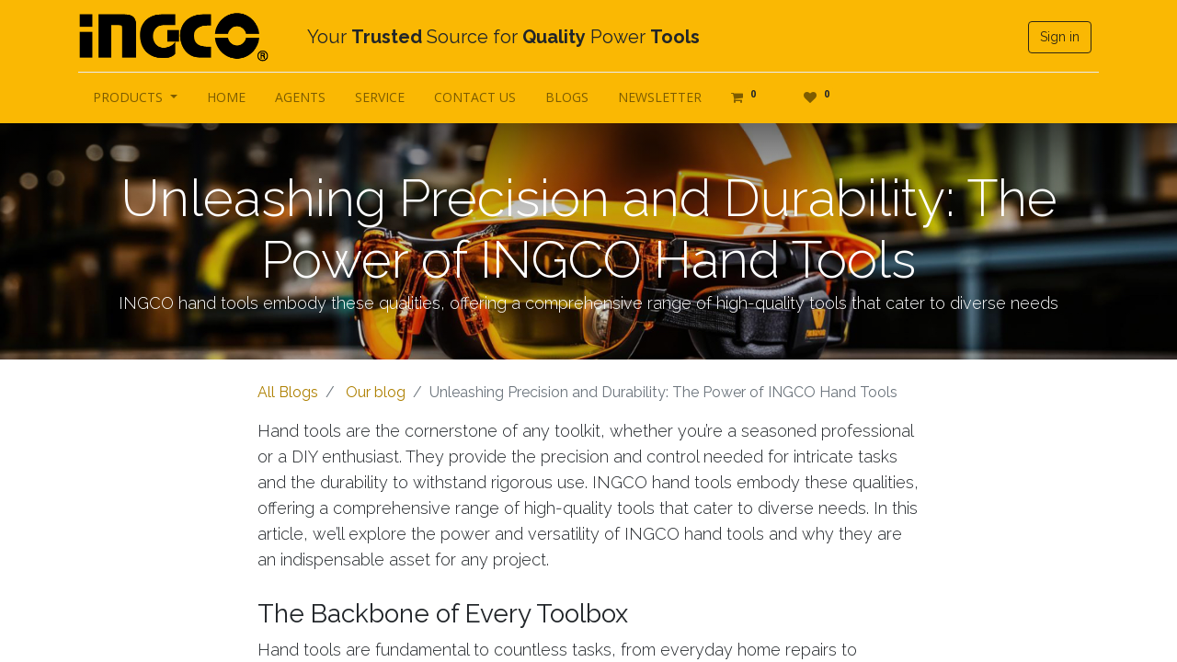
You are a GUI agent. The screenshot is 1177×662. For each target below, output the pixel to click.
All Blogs (287, 392)
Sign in (1060, 36)
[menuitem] (226, 97)
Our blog (376, 392)
